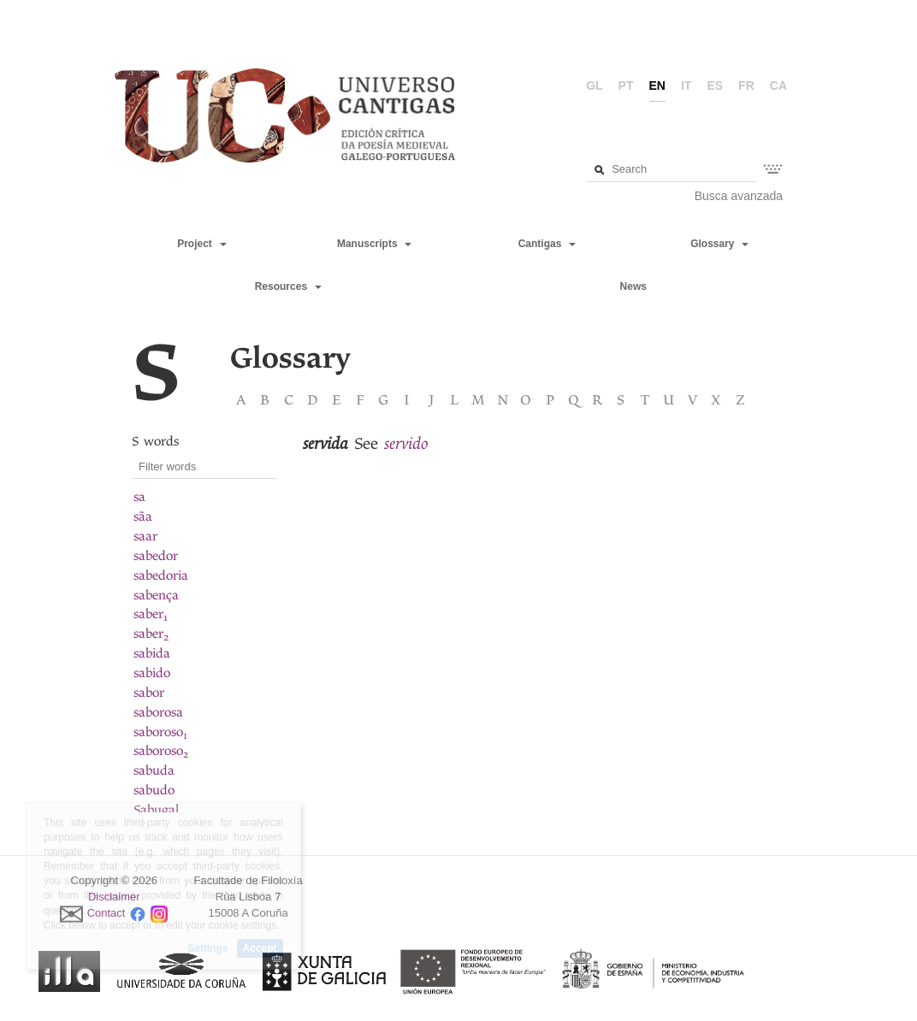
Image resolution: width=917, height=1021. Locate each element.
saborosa (158, 712)
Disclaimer (114, 896)
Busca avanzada (739, 196)
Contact (106, 912)
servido (406, 443)
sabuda (154, 770)
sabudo (154, 790)
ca (778, 85)
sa (139, 497)
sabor (148, 692)
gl (594, 85)
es (715, 85)
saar (145, 536)
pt (626, 85)
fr (746, 85)
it (686, 85)
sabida (151, 653)
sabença (156, 595)
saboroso (160, 732)
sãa (142, 516)
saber (150, 614)
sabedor (155, 556)
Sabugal (156, 809)
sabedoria (160, 575)
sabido (151, 673)
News (633, 286)
